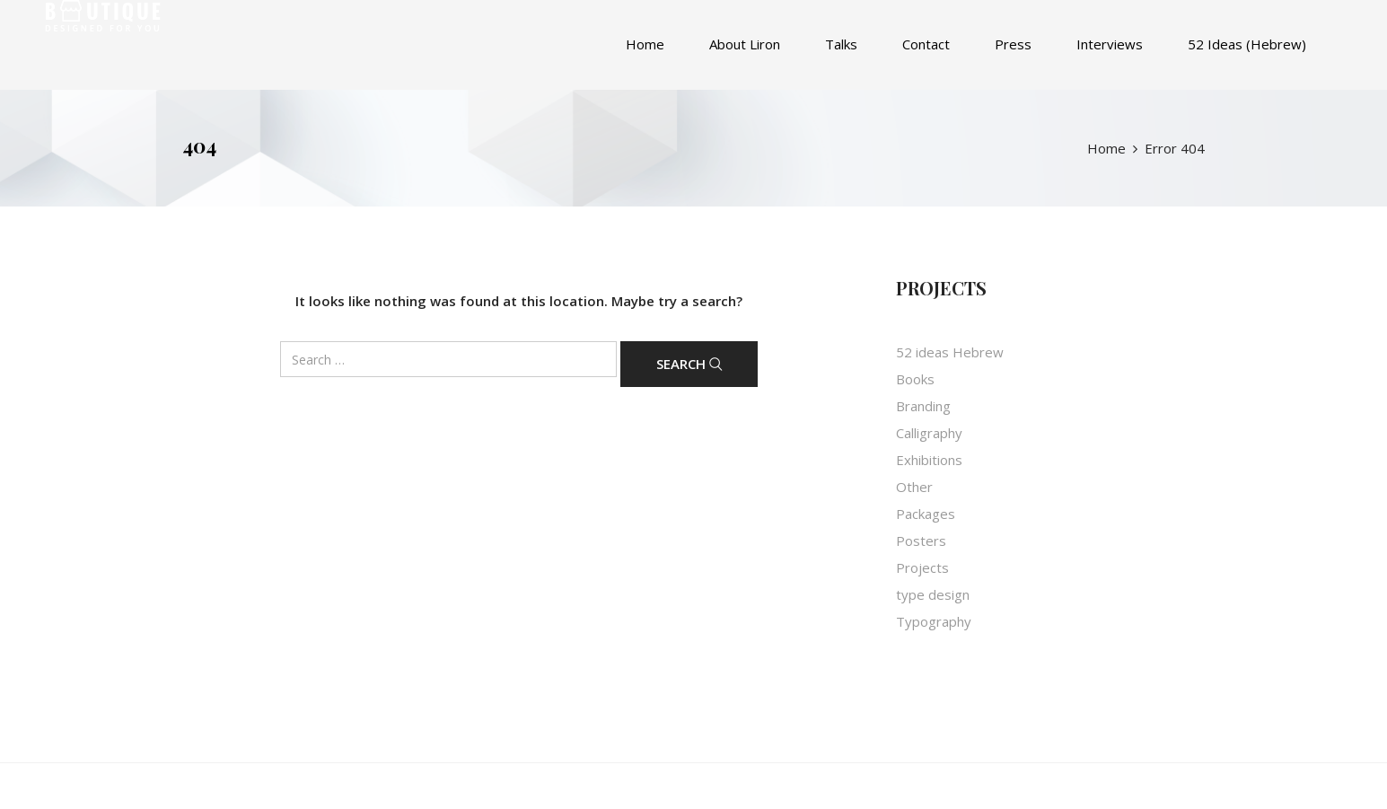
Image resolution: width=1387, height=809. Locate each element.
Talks (841, 44)
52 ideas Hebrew (950, 352)
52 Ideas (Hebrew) (1247, 44)
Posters (921, 541)
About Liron (744, 44)
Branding (923, 406)
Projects (922, 567)
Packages (925, 514)
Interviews (1109, 44)
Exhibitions (929, 460)
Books (915, 379)
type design (933, 594)
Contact (926, 44)
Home (645, 44)
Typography (933, 621)
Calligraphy (929, 433)
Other (914, 487)
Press (1013, 44)
